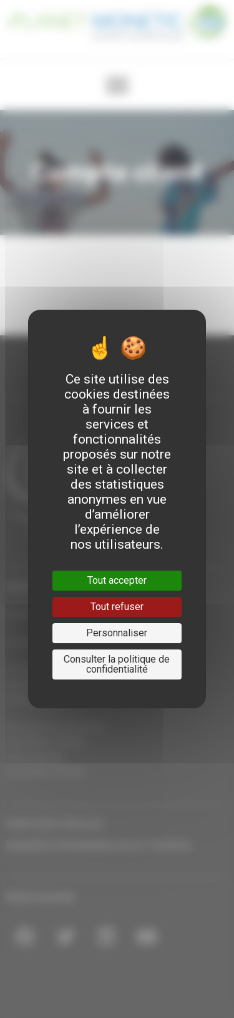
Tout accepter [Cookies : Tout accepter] (117, 580)
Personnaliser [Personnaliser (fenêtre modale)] (116, 633)
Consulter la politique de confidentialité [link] (117, 664)
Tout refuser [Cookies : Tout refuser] (117, 607)
